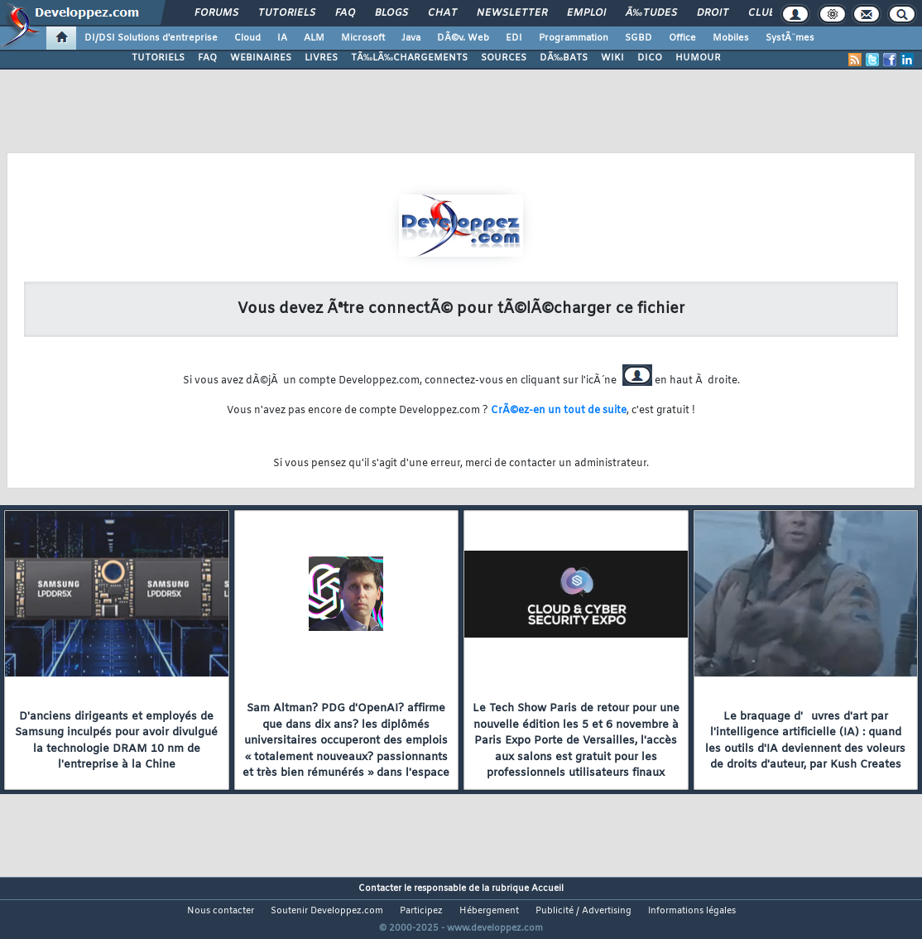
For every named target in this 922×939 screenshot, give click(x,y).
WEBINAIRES (260, 58)
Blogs (391, 13)
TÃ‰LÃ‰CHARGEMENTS (409, 58)
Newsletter (512, 13)
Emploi (586, 13)
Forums (216, 13)
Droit (712, 13)
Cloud (247, 38)
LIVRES (321, 58)
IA (282, 38)
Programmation (573, 38)
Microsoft (363, 38)
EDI (514, 38)
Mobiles (731, 38)
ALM (314, 38)
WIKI (612, 58)
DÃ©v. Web (463, 38)
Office (682, 38)
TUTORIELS (158, 58)
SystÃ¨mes (790, 38)
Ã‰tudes (651, 13)
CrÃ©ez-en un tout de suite (559, 410)
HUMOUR (698, 58)
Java (410, 38)
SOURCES (503, 58)
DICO (649, 58)
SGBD (638, 38)
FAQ (345, 13)
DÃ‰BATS (564, 58)
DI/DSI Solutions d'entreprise (151, 38)
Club (761, 13)
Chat (442, 13)
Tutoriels (287, 13)
